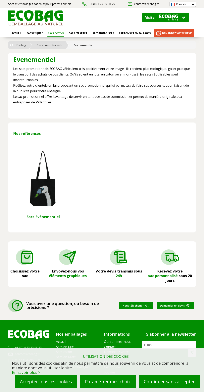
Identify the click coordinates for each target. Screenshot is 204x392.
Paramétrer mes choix (108, 381)
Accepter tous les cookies (46, 381)
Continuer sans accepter (169, 381)
